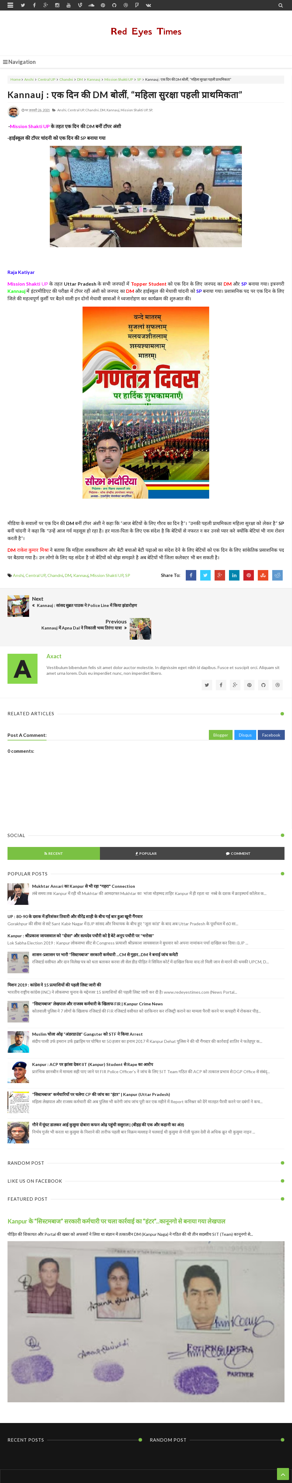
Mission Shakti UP (118, 79)
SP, (151, 110)
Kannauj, (113, 110)
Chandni (66, 79)
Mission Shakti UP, (134, 110)
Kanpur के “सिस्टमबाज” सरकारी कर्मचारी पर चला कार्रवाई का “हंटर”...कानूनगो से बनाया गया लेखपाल (116, 1197)
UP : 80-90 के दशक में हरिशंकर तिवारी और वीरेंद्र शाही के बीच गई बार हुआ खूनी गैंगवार (75, 892)
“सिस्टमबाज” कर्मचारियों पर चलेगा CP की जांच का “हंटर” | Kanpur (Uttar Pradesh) (101, 1070)
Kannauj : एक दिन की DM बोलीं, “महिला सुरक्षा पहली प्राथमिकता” (125, 94)
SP (139, 79)
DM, (103, 110)
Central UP (46, 79)
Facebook (271, 711)
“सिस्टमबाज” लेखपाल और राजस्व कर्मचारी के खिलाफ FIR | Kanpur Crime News (97, 980)
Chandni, (92, 110)
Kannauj (93, 79)
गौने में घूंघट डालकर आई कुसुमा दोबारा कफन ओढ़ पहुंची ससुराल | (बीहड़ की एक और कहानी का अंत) (108, 1100)
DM (80, 79)
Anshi (29, 79)
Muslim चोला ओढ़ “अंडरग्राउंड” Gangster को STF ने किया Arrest (87, 1010)
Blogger (220, 711)
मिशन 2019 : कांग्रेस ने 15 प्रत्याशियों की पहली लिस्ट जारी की (54, 961)
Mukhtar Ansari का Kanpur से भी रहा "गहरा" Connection (83, 862)
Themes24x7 (203, 1467)
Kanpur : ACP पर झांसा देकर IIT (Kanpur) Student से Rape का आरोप (92, 1040)
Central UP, (76, 110)
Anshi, (62, 110)
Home (16, 79)
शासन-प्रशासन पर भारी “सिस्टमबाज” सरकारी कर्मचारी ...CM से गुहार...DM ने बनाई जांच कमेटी (105, 930)
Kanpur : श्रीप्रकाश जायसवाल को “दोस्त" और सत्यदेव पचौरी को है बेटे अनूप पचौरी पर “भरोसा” (81, 911)
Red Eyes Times (146, 31)
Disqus (245, 711)
